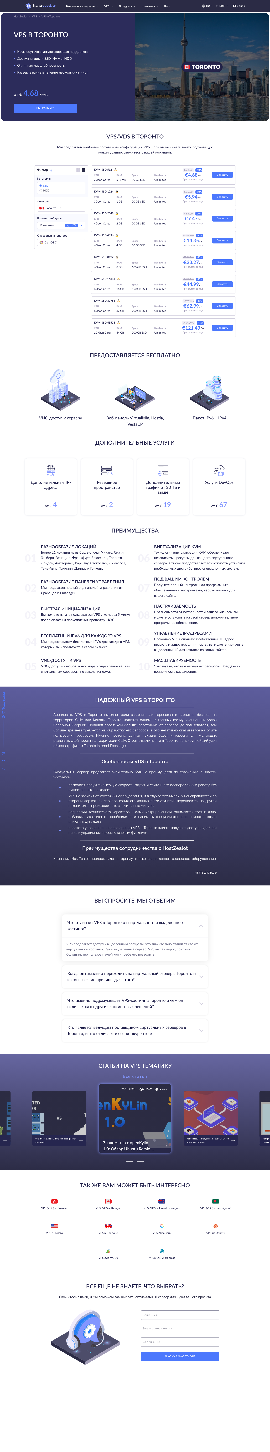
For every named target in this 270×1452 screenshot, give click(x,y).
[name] (180, 1315)
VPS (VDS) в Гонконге (54, 1208)
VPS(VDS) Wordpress (162, 1258)
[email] (180, 1328)
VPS (109, 6)
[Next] (140, 1161)
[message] (180, 1342)
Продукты (128, 6)
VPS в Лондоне (108, 1233)
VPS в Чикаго (54, 1233)
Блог (167, 6)
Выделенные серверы (82, 6)
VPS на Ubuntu (215, 1233)
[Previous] (129, 1161)
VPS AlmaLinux (162, 1233)
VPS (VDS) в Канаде (108, 1208)
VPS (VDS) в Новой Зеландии (162, 1208)
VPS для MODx (108, 1258)
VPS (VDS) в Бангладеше (215, 1208)
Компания (150, 6)
